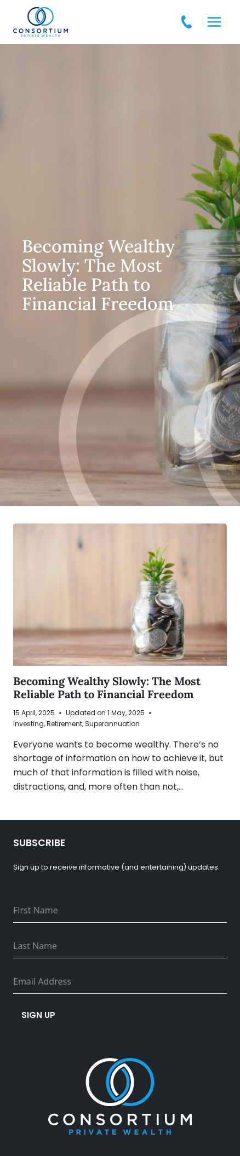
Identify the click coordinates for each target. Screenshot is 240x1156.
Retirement (64, 723)
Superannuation (112, 723)
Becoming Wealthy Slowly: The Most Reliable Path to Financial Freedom (107, 687)
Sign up (38, 1015)
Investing (28, 723)
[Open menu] (214, 21)
